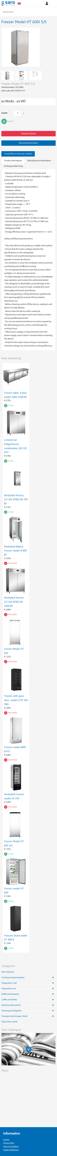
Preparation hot (28, 988)
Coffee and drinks (28, 999)
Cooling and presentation (28, 977)
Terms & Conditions (11, 1147)
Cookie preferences (11, 1150)
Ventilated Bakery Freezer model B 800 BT (15, 550)
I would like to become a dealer (18, 154)
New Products (7, 972)
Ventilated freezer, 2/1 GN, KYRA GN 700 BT (15, 499)
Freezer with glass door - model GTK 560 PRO (16, 700)
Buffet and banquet (28, 994)
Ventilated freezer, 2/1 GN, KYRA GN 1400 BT (14, 601)
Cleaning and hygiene (28, 1010)
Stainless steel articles (28, 1005)
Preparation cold (28, 983)
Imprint (6, 1140)
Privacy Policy (8, 1143)
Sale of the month (9, 1022)
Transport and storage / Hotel (28, 1016)
